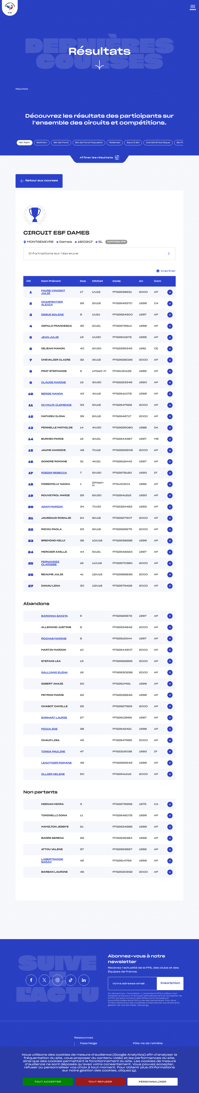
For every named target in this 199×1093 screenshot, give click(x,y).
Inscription (170, 983)
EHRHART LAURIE (54, 718)
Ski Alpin (24, 143)
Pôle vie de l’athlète (148, 1043)
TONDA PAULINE (53, 752)
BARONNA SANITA (54, 616)
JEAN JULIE (50, 337)
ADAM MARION (52, 507)
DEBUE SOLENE (52, 315)
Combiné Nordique (158, 143)
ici (147, 1005)
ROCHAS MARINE (53, 639)
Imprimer (166, 270)
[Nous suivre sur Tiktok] (75, 980)
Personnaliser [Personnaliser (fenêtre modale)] (152, 1082)
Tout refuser (100, 1082)
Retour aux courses (39, 181)
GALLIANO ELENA (54, 672)
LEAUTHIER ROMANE (56, 763)
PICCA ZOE (49, 729)
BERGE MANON (52, 394)
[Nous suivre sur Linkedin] (93, 980)
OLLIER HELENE (53, 774)
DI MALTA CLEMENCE (56, 405)
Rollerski (114, 143)
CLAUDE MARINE (53, 382)
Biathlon (42, 143)
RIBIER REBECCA (54, 473)
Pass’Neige (88, 1043)
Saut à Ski (133, 143)
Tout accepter (47, 1082)
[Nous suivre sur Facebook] (22, 980)
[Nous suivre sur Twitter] (40, 980)
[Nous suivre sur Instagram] (57, 980)
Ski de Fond (61, 143)
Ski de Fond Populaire (89, 143)
